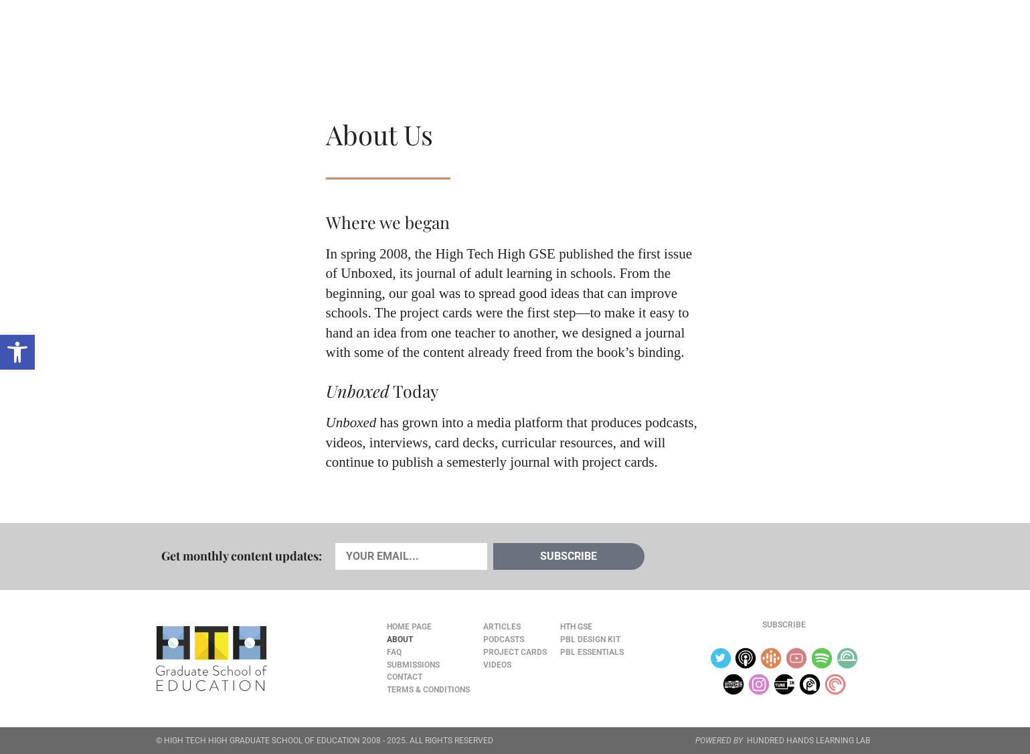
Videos (379, 41)
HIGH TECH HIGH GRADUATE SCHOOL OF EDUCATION (262, 740)
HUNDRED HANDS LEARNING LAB (808, 740)
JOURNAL (720, 41)
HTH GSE (576, 626)
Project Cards (515, 652)
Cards (255, 41)
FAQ (394, 652)
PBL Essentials (592, 652)
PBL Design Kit (590, 639)
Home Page (409, 626)
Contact (404, 677)
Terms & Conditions (428, 689)
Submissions (413, 665)
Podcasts (316, 41)
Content (827, 41)
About (771, 41)
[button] (17, 352)
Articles (194, 41)
